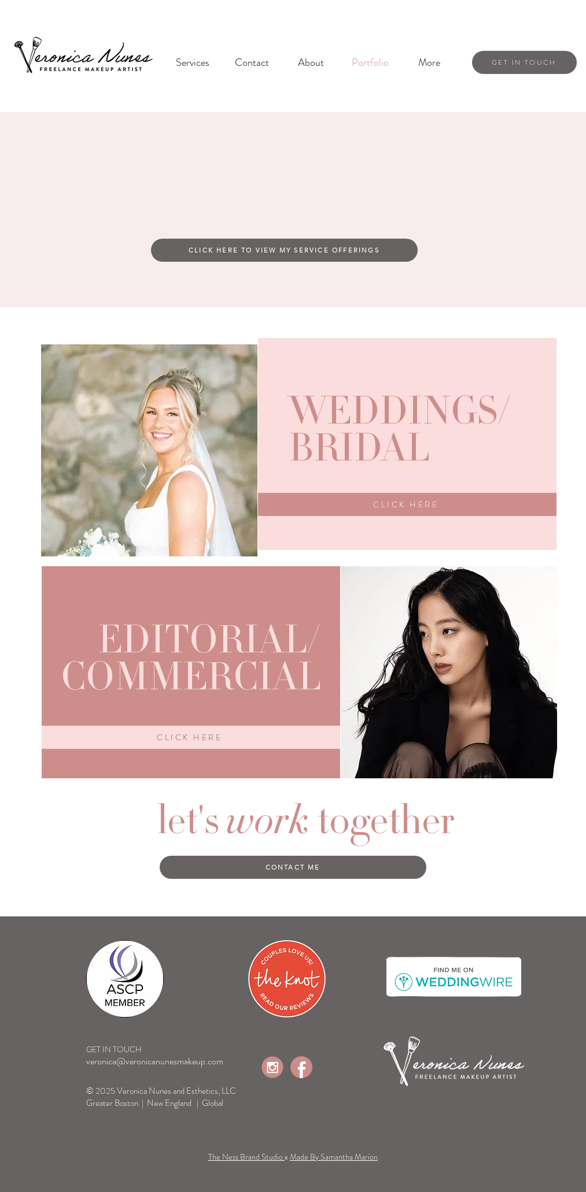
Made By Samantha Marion (334, 1157)
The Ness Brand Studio (246, 1157)
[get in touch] (524, 62)
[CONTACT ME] (293, 867)
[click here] (407, 504)
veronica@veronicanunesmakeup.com (154, 1061)
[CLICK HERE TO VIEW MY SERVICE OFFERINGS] (284, 250)
